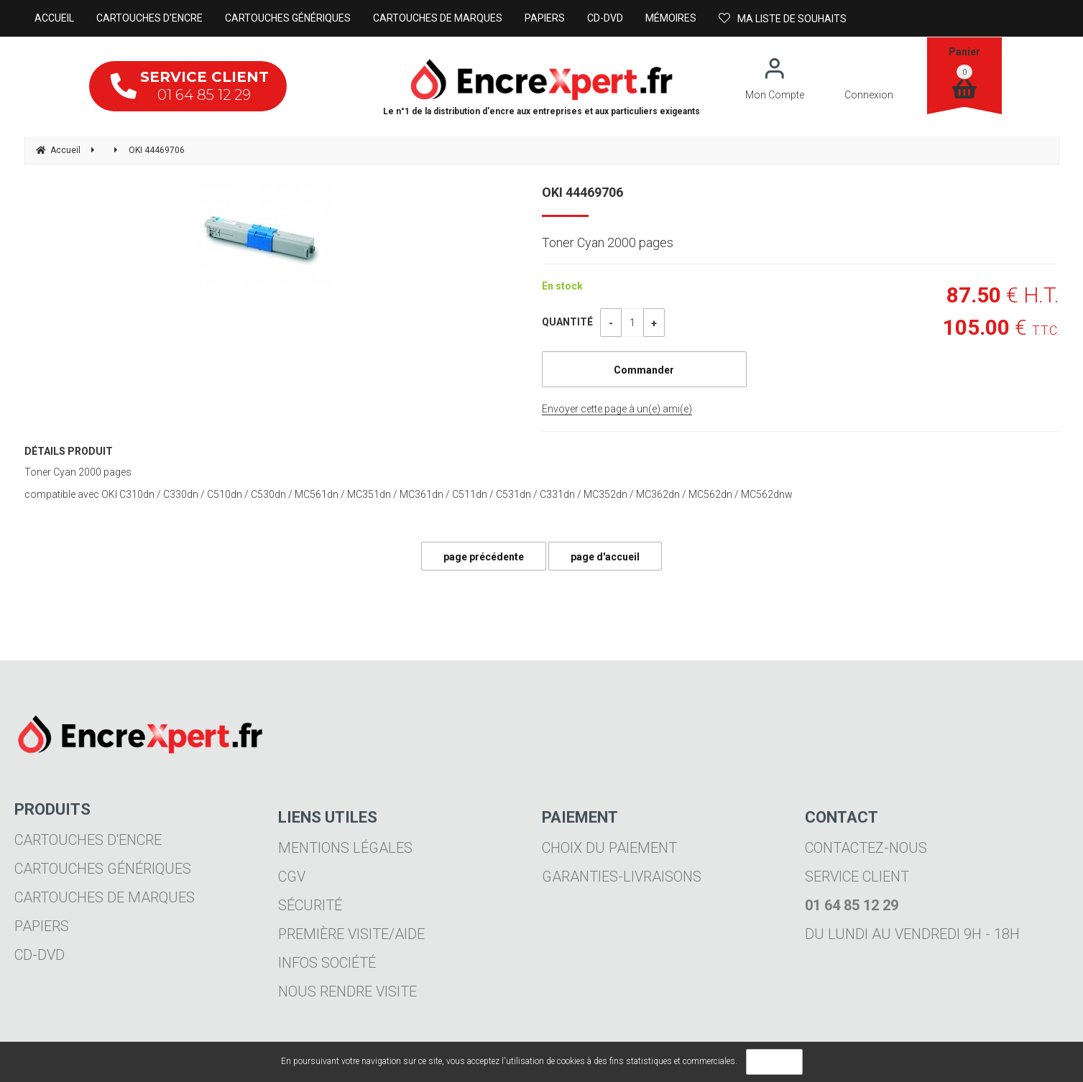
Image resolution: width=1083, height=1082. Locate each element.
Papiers (41, 926)
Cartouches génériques (102, 868)
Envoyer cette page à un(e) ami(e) (617, 409)
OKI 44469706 (582, 192)
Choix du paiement (609, 847)
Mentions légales (345, 847)
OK (774, 1062)
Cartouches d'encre (88, 840)
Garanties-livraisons (621, 876)
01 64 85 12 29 (190, 85)
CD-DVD (39, 954)
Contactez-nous (866, 847)
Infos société (327, 962)
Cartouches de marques (104, 897)
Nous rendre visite (347, 991)
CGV (291, 876)
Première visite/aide (351, 934)
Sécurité (310, 905)
